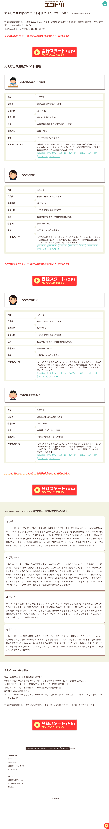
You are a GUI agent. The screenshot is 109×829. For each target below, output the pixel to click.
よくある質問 (12, 790)
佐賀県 (65, 769)
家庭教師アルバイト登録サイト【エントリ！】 (43, 769)
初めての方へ (12, 783)
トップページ (12, 779)
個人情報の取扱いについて (17, 804)
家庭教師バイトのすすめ (16, 786)
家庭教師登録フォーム (15, 800)
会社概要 (11, 807)
